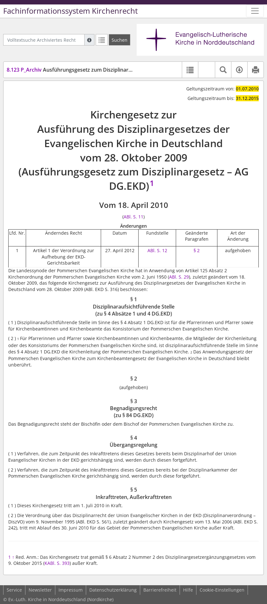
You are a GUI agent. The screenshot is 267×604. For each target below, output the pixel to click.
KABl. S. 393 (57, 563)
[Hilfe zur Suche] (89, 40)
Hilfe (188, 590)
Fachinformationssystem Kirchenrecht (70, 11)
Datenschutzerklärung (113, 590)
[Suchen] (119, 40)
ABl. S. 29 (179, 277)
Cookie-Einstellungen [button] (222, 590)
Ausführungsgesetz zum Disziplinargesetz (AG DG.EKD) (91, 69)
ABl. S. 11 (133, 217)
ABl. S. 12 (157, 250)
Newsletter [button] (40, 590)
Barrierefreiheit (159, 590)
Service (14, 590)
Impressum (70, 590)
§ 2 (197, 250)
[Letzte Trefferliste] (102, 40)
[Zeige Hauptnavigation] (255, 10)
